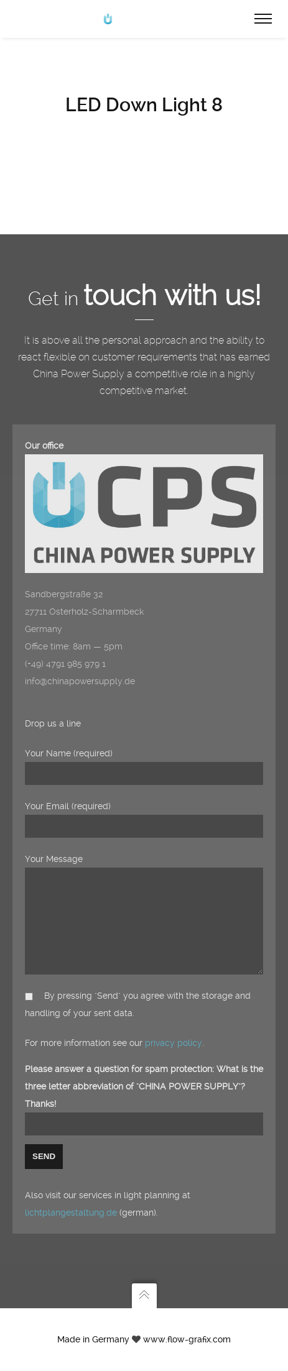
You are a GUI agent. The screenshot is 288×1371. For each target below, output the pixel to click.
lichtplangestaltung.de (71, 1212)
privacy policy (173, 1043)
